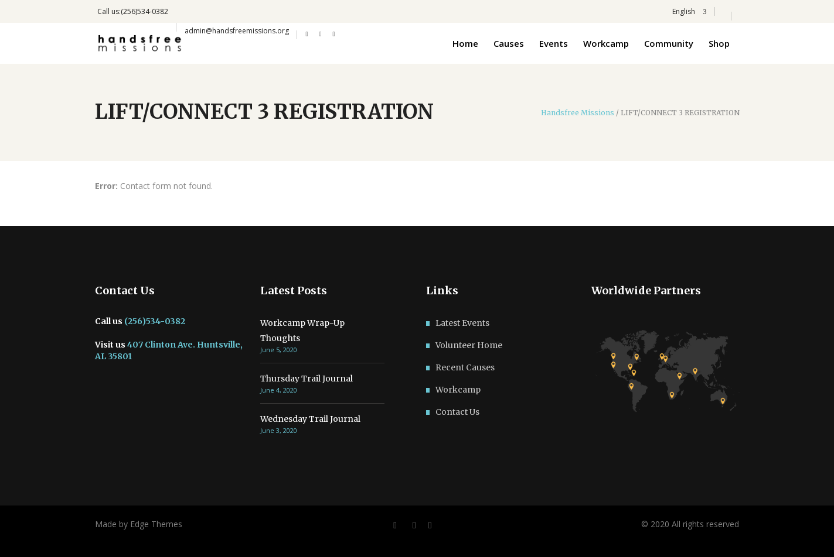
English (682, 11)
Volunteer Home (468, 345)
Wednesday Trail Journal (310, 419)
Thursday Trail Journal (306, 378)
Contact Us (457, 412)
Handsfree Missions (577, 112)
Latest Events (462, 323)
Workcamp (458, 389)
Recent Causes (465, 367)
